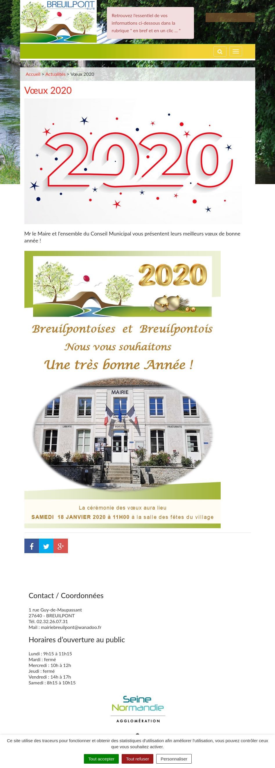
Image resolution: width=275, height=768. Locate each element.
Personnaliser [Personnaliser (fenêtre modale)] (174, 758)
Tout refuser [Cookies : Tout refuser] (137, 758)
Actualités (55, 74)
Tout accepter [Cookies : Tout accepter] (101, 758)
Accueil (33, 74)
